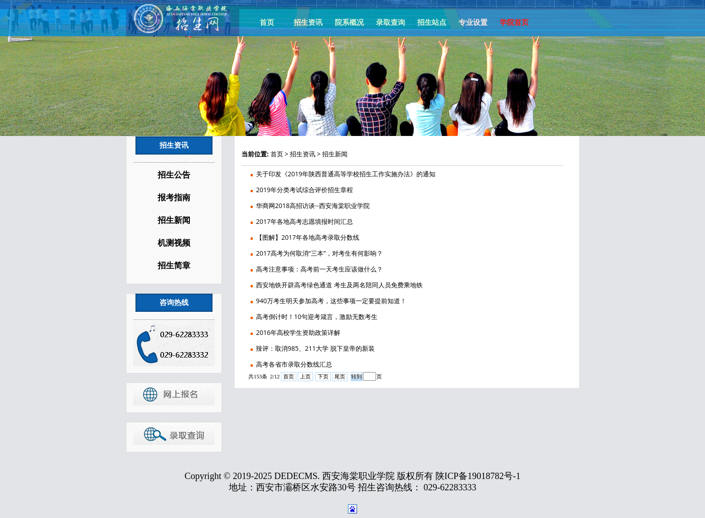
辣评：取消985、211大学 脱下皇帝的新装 (315, 348)
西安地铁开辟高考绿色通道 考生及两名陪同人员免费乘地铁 (339, 285)
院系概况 (349, 22)
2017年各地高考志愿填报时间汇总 (304, 221)
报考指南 (174, 197)
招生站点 (431, 22)
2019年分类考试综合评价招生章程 (304, 189)
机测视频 (174, 242)
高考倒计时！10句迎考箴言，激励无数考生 (316, 316)
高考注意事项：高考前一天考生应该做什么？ (319, 269)
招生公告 (174, 174)
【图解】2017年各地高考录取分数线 (307, 237)
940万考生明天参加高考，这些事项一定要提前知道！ (331, 300)
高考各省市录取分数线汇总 (294, 364)
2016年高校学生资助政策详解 (298, 332)
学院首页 (514, 22)
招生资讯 (308, 22)
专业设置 (473, 22)
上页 (305, 376)
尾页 (339, 376)
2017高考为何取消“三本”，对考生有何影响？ (319, 253)
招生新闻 (174, 220)
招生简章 (174, 265)
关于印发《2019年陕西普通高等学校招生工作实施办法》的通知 (345, 173)
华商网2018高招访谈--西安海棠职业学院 (313, 205)
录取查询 (390, 22)
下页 (323, 376)
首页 (267, 22)
